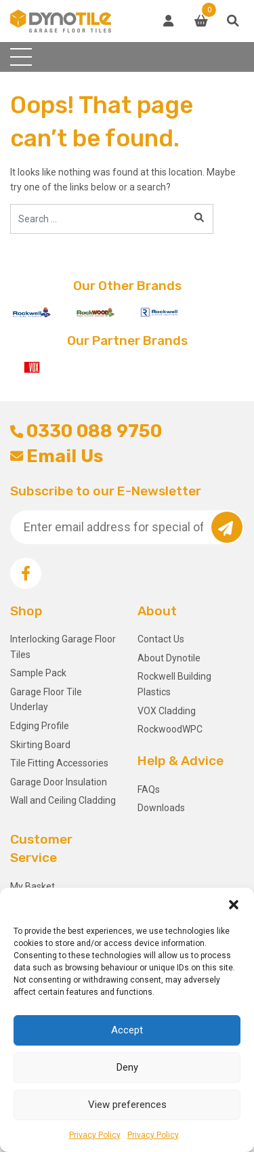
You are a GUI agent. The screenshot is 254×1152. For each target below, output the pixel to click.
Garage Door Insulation (58, 782)
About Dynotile (168, 658)
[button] (233, 904)
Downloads (161, 807)
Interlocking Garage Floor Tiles (63, 646)
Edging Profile (39, 725)
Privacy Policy (95, 1135)
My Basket (32, 886)
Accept (127, 1030)
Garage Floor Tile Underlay (46, 699)
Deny (127, 1067)
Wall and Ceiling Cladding (63, 800)
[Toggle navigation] (21, 57)
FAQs (148, 789)
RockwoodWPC (170, 729)
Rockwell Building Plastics (174, 684)
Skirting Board (40, 744)
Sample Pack (38, 672)
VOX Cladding (166, 710)
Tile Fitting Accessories (59, 763)
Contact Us (160, 639)
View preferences (127, 1104)
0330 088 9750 (86, 431)
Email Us (56, 456)
